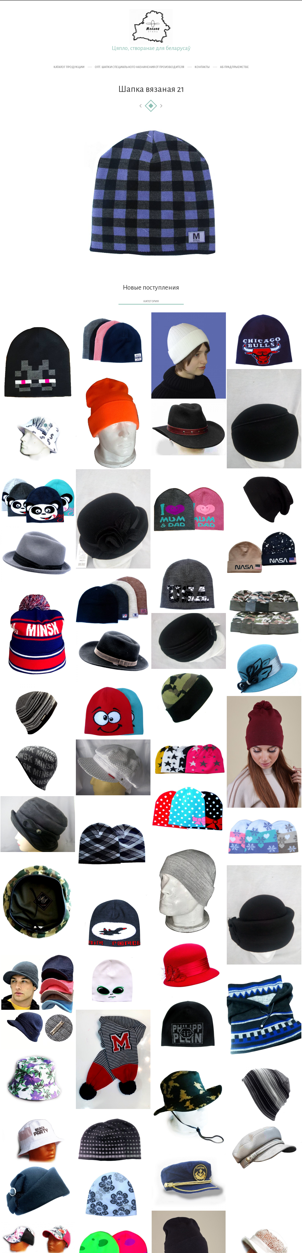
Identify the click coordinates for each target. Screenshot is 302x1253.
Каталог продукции (68, 67)
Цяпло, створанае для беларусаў (151, 48)
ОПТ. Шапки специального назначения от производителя (139, 67)
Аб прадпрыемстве (234, 67)
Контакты (202, 67)
